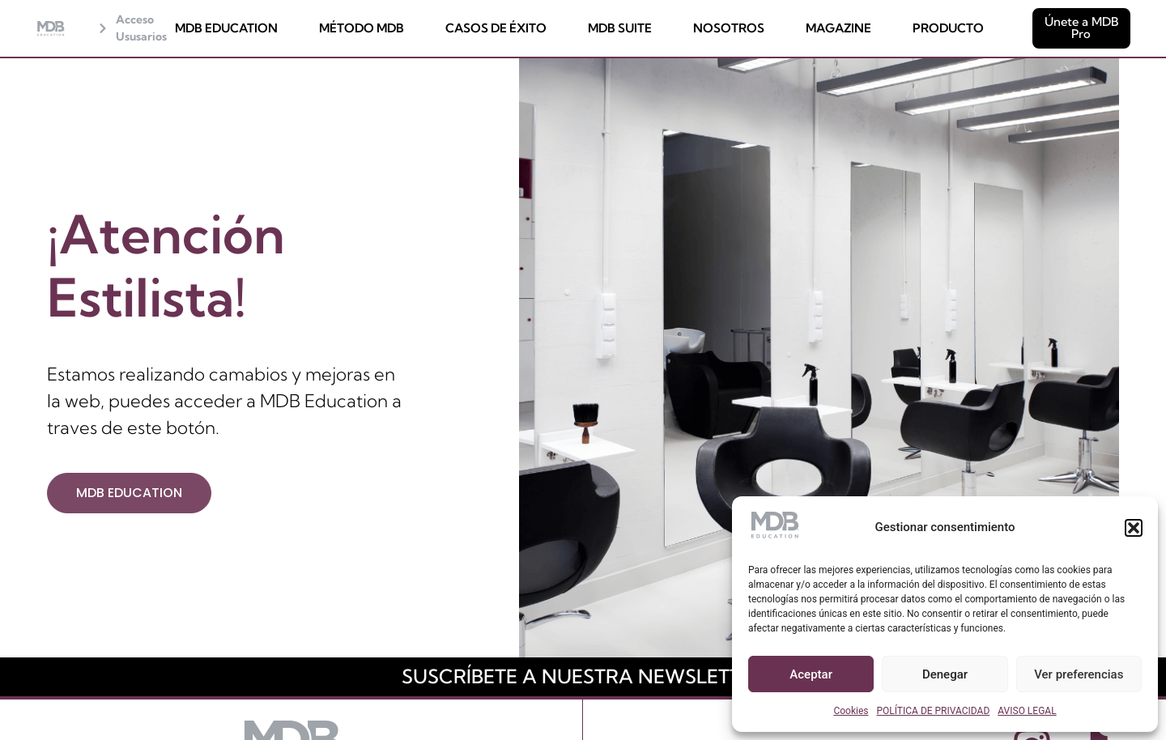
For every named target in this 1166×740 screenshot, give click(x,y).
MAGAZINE (838, 28)
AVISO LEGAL (1027, 711)
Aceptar (810, 674)
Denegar (945, 674)
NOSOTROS (728, 28)
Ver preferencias (1078, 674)
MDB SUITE (620, 28)
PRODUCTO (948, 28)
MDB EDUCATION (226, 28)
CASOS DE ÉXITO (496, 28)
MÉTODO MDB (361, 28)
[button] (1134, 528)
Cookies (850, 711)
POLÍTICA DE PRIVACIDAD (932, 711)
